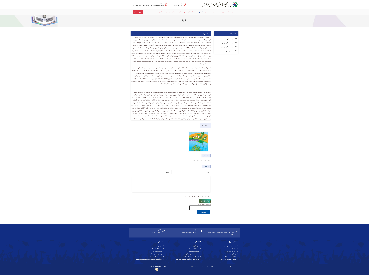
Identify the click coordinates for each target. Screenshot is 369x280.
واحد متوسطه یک (231, 251)
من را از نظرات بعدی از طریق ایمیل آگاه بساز (195, 196)
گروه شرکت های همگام (156, 254)
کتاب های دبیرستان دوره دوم (229, 47)
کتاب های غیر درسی (231, 51)
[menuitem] (235, 11)
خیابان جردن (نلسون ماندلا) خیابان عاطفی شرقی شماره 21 (148, 6)
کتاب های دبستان (232, 39)
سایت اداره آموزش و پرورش (155, 256)
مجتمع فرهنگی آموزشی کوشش (228, 259)
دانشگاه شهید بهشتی (193, 251)
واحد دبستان (232, 249)
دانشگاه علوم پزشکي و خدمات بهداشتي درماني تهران (148, 259)
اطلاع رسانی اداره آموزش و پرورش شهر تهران (187, 259)
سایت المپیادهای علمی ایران (191, 256)
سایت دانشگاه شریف (193, 249)
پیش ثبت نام (138, 12)
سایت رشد (159, 246)
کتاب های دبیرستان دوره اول (229, 43)
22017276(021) (177, 6)
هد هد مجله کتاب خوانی (192, 254)
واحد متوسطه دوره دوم (230, 246)
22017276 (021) (156, 232)
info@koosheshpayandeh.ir (189, 232)
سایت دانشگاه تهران (156, 251)
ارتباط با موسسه (232, 254)
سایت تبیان (196, 246)
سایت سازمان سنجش (156, 249)
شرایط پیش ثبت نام (230, 256)
